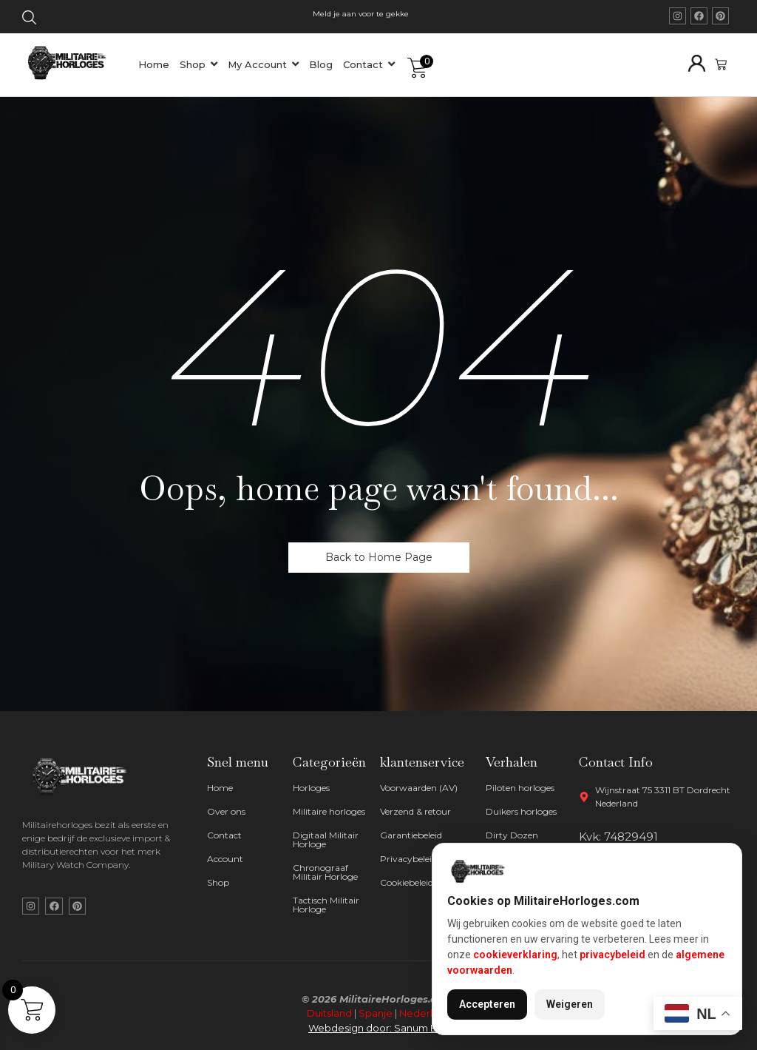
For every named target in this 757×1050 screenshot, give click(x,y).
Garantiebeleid (411, 835)
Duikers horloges (521, 811)
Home (220, 787)
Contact (224, 835)
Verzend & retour (415, 811)
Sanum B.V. (421, 1028)
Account (225, 858)
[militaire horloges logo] (72, 62)
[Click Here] (29, 20)
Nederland (425, 1013)
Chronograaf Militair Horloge (325, 872)
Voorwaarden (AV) (419, 787)
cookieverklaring (515, 954)
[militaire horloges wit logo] (83, 776)
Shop (218, 882)
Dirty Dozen (512, 835)
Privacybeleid (408, 858)
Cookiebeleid (406, 882)
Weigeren (569, 1004)
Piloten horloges (520, 787)
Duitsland (329, 1013)
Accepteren (487, 1004)
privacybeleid (612, 954)
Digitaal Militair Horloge (326, 839)
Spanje (376, 1013)
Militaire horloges (329, 811)
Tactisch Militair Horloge (326, 905)
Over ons (226, 811)
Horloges (311, 787)
